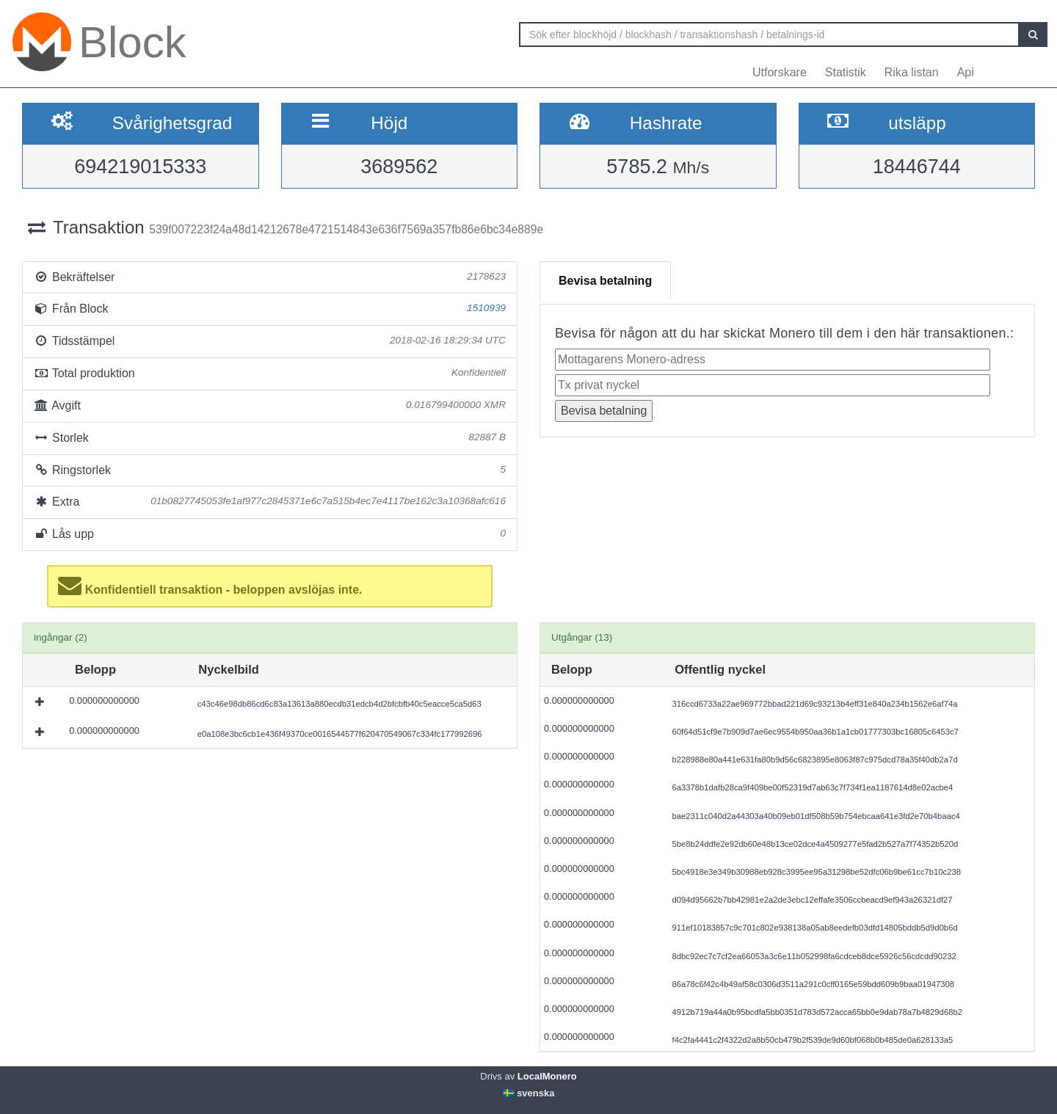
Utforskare (779, 72)
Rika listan (912, 72)
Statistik (845, 72)
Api (965, 72)
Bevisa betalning (605, 280)
